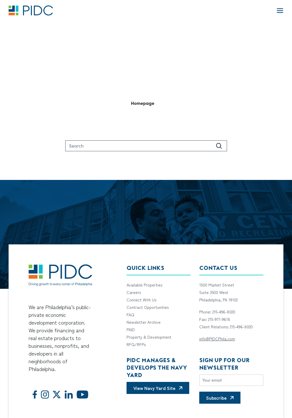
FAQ (130, 314)
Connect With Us (141, 300)
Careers (134, 292)
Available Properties (144, 285)
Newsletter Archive (144, 322)
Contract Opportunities (148, 307)
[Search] (146, 145)
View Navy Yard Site (154, 387)
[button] (146, 103)
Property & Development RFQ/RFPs (149, 340)
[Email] (231, 380)
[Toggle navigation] (280, 10)
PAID (131, 329)
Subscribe (216, 397)
